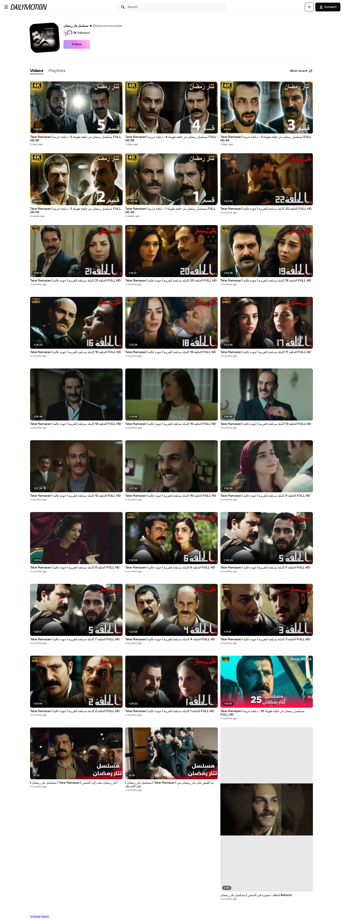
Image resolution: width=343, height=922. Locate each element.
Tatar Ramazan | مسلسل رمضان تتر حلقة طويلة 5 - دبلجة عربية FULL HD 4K (75, 138)
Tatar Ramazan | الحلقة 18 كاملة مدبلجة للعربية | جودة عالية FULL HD (170, 352)
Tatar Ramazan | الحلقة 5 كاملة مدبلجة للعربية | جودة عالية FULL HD (265, 567)
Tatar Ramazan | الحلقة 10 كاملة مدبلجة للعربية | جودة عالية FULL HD (170, 496)
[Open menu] (6, 7)
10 (47, 917)
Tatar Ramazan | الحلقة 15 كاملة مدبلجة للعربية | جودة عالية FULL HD (170, 424)
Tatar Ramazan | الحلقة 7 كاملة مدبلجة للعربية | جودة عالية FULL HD (75, 639)
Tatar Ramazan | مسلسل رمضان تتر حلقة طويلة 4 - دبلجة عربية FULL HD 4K (171, 138)
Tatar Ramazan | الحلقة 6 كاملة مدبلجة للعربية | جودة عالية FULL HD (170, 567)
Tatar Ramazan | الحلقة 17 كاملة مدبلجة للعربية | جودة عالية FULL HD (265, 352)
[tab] (36, 71)
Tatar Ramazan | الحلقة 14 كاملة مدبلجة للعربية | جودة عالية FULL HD (75, 424)
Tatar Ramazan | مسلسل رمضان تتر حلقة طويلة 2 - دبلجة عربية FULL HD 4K (75, 210)
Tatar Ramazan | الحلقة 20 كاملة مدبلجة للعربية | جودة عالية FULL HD (171, 280)
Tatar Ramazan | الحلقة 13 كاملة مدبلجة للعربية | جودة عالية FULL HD (265, 424)
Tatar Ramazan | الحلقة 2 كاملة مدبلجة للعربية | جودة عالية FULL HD (75, 711)
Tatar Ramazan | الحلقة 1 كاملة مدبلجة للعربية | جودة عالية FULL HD (169, 711)
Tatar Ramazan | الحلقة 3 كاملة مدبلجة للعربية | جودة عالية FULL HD (265, 639)
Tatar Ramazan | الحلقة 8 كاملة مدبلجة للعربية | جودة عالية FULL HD (75, 567)
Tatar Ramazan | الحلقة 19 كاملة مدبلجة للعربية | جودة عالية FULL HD (265, 280)
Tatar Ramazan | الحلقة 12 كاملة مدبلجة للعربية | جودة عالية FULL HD (75, 496)
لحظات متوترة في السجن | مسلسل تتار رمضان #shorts (256, 895)
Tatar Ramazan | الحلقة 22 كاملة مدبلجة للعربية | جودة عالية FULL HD (266, 209)
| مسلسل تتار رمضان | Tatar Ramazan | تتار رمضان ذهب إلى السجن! (74, 783)
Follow (77, 44)
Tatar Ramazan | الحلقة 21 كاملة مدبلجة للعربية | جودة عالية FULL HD (75, 280)
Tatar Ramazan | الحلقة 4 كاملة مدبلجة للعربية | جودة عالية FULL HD (170, 639)
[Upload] (309, 7)
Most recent (301, 71)
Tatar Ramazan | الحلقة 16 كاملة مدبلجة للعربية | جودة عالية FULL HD (75, 352)
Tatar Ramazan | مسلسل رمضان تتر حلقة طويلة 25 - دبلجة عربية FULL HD (262, 712)
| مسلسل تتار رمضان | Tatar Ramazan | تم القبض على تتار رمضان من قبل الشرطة (169, 784)
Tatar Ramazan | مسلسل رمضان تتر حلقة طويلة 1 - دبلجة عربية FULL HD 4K (170, 210)
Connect (328, 7)
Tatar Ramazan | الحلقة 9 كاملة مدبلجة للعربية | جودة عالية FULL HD (265, 496)
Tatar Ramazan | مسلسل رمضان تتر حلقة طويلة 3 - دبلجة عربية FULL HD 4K (266, 138)
